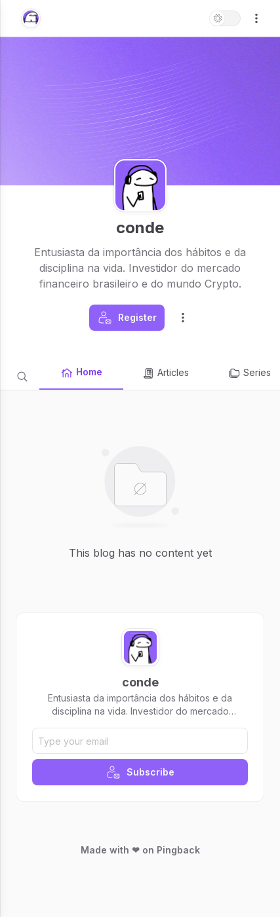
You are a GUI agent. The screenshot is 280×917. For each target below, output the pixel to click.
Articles (165, 373)
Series (249, 373)
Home (81, 373)
